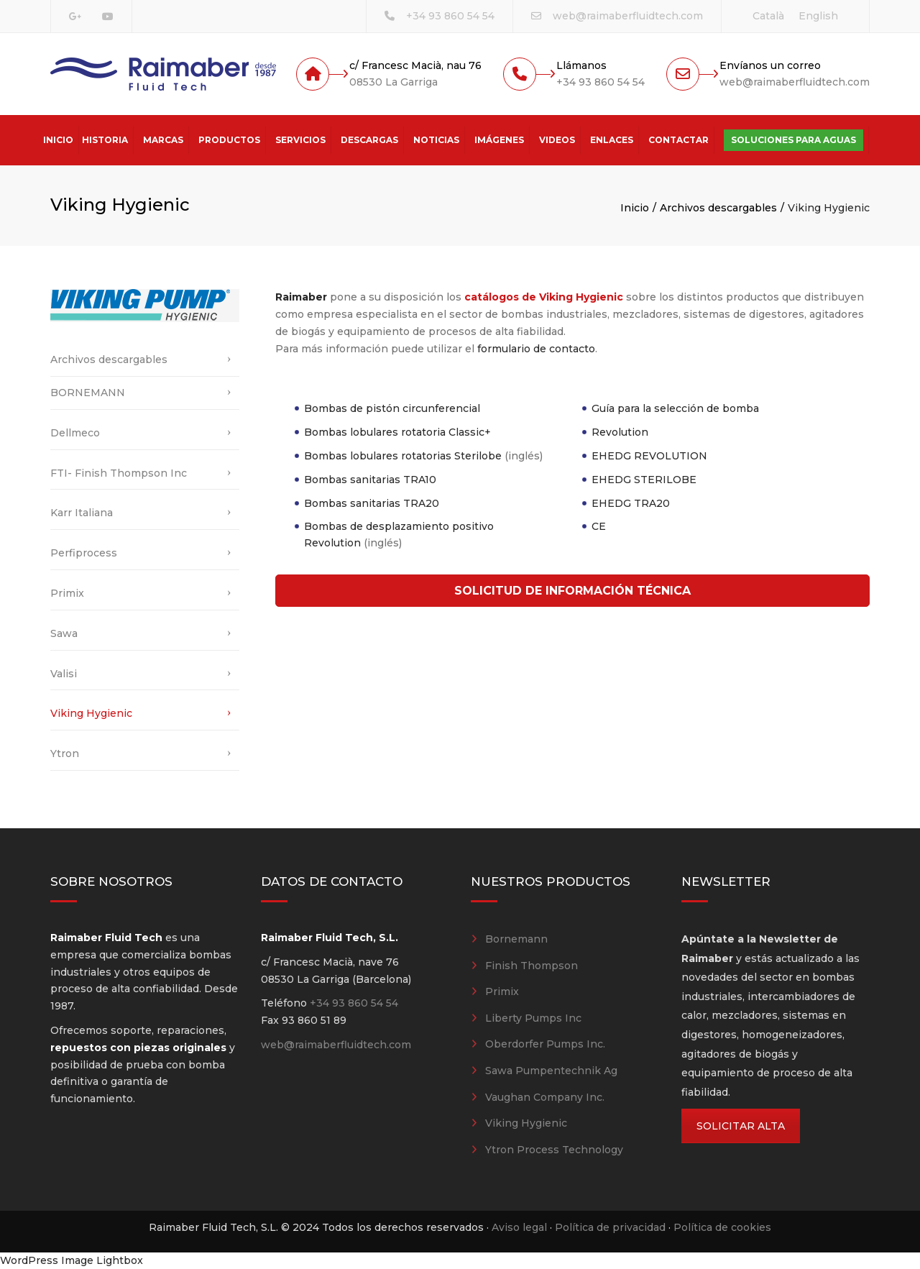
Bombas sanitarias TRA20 (371, 503)
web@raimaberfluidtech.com (628, 15)
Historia (105, 139)
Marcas (163, 139)
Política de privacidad (610, 1227)
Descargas (369, 139)
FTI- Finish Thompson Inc (118, 473)
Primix (67, 593)
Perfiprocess (83, 552)
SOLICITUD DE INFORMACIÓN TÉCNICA (572, 590)
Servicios (300, 139)
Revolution (620, 432)
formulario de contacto (536, 348)
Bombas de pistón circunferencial (392, 408)
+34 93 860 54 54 (450, 15)
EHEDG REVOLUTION (649, 455)
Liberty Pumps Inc (533, 1018)
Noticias (436, 139)
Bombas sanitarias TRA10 (370, 479)
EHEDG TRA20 (631, 503)
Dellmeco (75, 432)
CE (599, 526)
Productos (229, 139)
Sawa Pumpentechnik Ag (551, 1070)
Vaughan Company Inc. (544, 1097)
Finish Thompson (531, 965)
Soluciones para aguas (793, 139)
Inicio (58, 139)
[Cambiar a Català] (768, 15)
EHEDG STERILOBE (644, 479)
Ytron (64, 753)
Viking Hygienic (91, 713)
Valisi (63, 673)
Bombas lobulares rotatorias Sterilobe (403, 455)
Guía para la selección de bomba (675, 408)
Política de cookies (722, 1227)
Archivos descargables (718, 207)
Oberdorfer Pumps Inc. (545, 1043)
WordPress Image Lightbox (71, 1260)
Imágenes (499, 139)
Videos (557, 139)
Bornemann (516, 939)
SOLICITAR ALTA (740, 1125)
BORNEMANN (87, 392)
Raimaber (301, 296)
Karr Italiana (81, 512)
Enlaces (611, 139)
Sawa (64, 633)
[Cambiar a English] (818, 15)
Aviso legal (519, 1227)
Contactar (678, 139)
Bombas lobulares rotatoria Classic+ (397, 432)
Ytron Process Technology (554, 1149)
